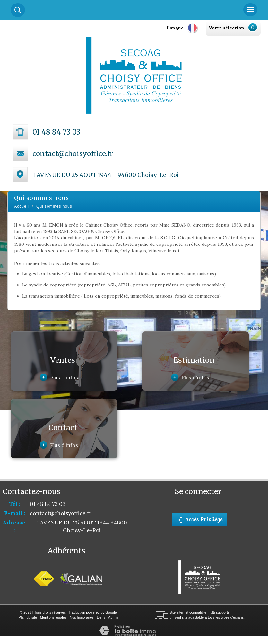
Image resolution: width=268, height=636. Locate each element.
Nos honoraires (82, 617)
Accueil (21, 206)
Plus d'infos (59, 377)
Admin (113, 617)
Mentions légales (53, 617)
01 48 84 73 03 (56, 132)
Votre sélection (226, 28)
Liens (101, 617)
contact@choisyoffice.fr (72, 153)
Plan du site (28, 617)
